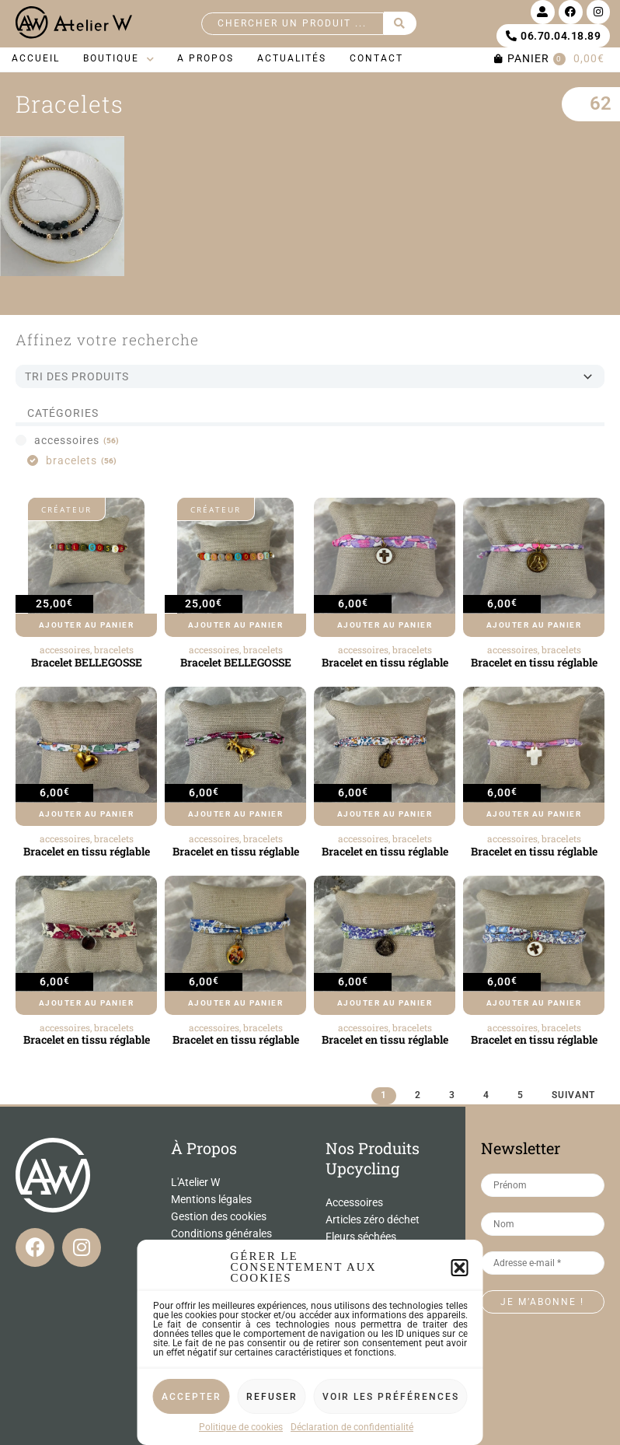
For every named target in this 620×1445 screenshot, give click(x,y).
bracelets (114, 649)
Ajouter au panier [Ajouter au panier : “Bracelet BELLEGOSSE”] (86, 625)
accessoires (65, 649)
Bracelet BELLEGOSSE (86, 662)
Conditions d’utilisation (226, 1358)
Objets (341, 1305)
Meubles (346, 1271)
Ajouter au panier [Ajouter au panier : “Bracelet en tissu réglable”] (385, 625)
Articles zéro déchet (373, 1219)
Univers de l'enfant (369, 1322)
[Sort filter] (310, 376)
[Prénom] (543, 1185)
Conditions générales (221, 1233)
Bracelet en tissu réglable (385, 662)
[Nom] (543, 1224)
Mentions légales (211, 1199)
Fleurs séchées (361, 1236)
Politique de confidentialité (205, 1341)
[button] (460, 1388)
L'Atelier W (195, 1182)
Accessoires (354, 1202)
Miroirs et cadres (366, 1288)
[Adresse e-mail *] (543, 1263)
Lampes (345, 1253)
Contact (190, 1250)
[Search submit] (400, 23)
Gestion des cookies (218, 1216)
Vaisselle (346, 1339)
